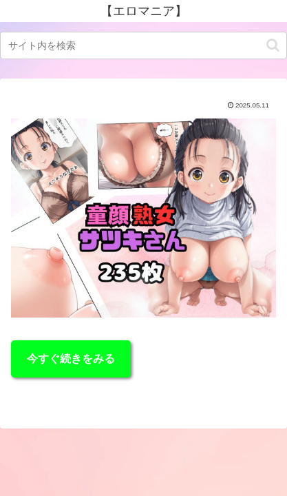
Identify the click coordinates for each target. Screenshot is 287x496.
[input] (143, 45)
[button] (273, 45)
